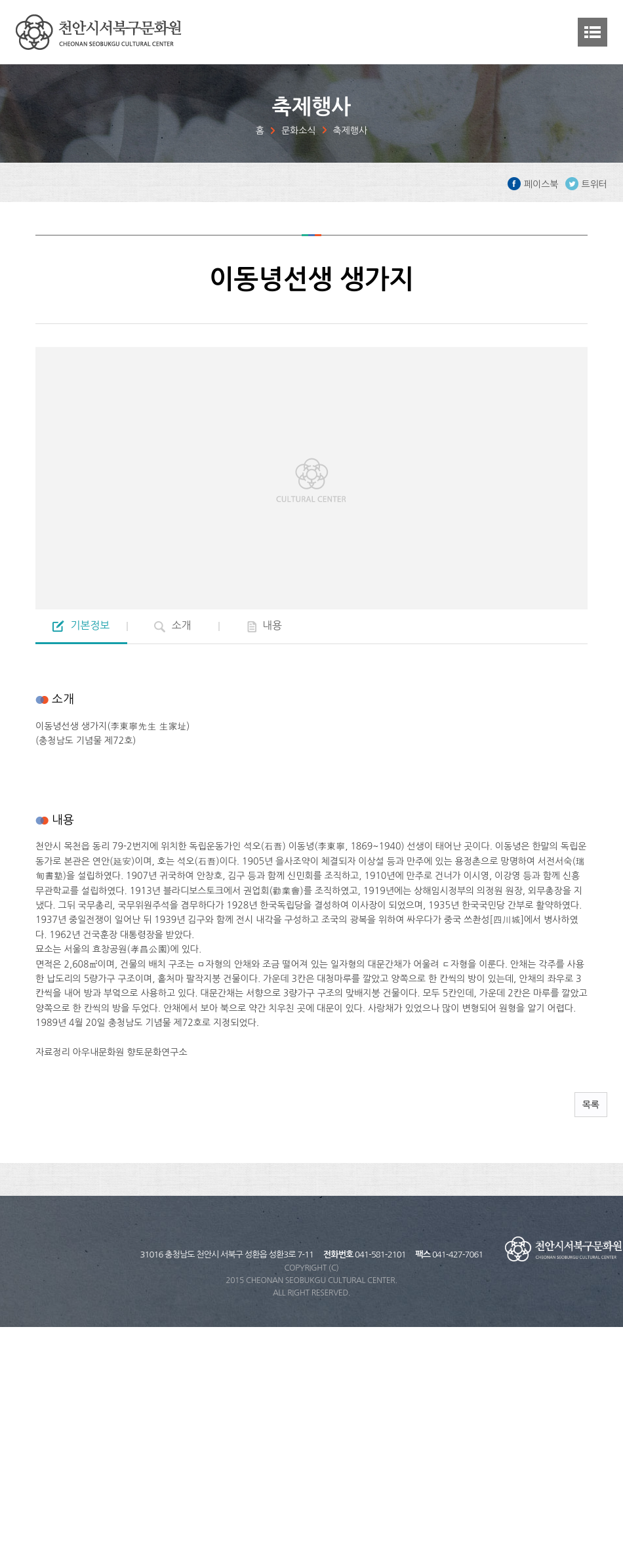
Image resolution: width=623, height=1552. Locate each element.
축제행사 (350, 130)
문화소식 (298, 130)
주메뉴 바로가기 (0, 0)
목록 (590, 1104)
